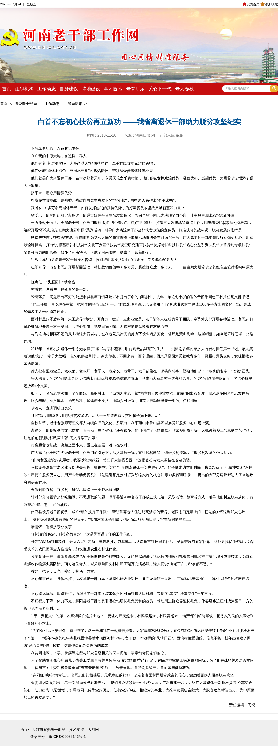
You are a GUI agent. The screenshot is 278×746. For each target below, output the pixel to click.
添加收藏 (269, 4)
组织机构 (24, 88)
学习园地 (113, 88)
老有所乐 (135, 88)
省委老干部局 (26, 104)
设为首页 (250, 4)
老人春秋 (184, 88)
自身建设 (68, 88)
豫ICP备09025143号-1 (67, 737)
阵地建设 (91, 88)
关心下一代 (160, 88)
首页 (6, 88)
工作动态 (46, 88)
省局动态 (74, 104)
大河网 (93, 730)
